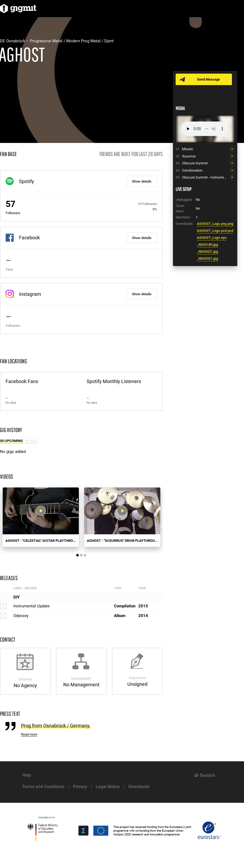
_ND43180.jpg (207, 245)
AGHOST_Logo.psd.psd (215, 231)
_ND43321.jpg (207, 258)
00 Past (31, 441)
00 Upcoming (12, 441)
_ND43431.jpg (207, 251)
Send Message (208, 79)
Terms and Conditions (43, 786)
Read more (29, 734)
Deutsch (207, 775)
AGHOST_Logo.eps (212, 238)
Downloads (139, 786)
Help (26, 775)
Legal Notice (108, 786)
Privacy (80, 786)
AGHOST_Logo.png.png (215, 224)
